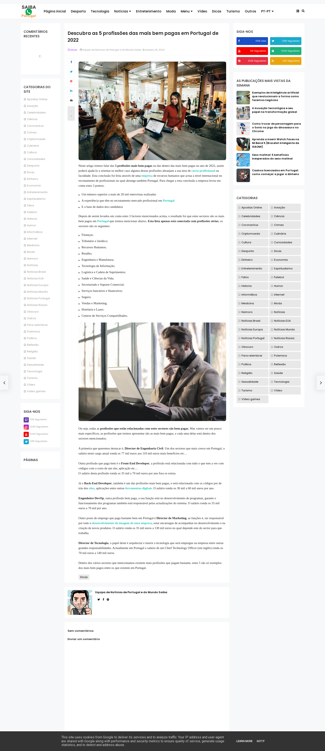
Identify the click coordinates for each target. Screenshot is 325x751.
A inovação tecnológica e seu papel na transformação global (274, 110)
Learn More (244, 741)
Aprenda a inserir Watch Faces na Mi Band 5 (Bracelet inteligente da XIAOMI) (275, 143)
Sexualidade (35, 365)
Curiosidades (36, 159)
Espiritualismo (36, 199)
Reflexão (33, 345)
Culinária (33, 146)
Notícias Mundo (37, 292)
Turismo (233, 11)
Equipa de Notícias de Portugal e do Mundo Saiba (131, 592)
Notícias (122, 11)
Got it (260, 741)
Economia (34, 185)
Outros (250, 11)
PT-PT (267, 11)
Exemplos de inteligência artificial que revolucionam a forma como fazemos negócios (275, 96)
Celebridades (36, 112)
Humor (31, 225)
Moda (171, 11)
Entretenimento (148, 11)
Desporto (78, 11)
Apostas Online (37, 99)
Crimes (32, 132)
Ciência (32, 119)
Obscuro (33, 312)
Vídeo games (36, 391)
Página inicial (55, 11)
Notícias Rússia (37, 305)
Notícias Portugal (38, 298)
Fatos (30, 205)
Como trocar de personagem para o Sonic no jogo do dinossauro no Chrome (276, 127)
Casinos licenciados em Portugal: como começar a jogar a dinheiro (275, 172)
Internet (32, 239)
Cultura (32, 152)
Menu (187, 11)
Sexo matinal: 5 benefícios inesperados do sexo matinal (272, 156)
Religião (32, 351)
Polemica (33, 332)
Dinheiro (32, 179)
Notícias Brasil (36, 272)
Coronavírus (35, 126)
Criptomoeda (36, 139)
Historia (32, 219)
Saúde (31, 358)
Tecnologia (100, 11)
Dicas (216, 11)
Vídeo (202, 11)
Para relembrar (37, 325)
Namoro (32, 258)
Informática (34, 232)
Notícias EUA (35, 278)
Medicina (33, 245)
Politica (32, 338)
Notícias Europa (37, 285)
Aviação (32, 106)
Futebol (32, 212)
